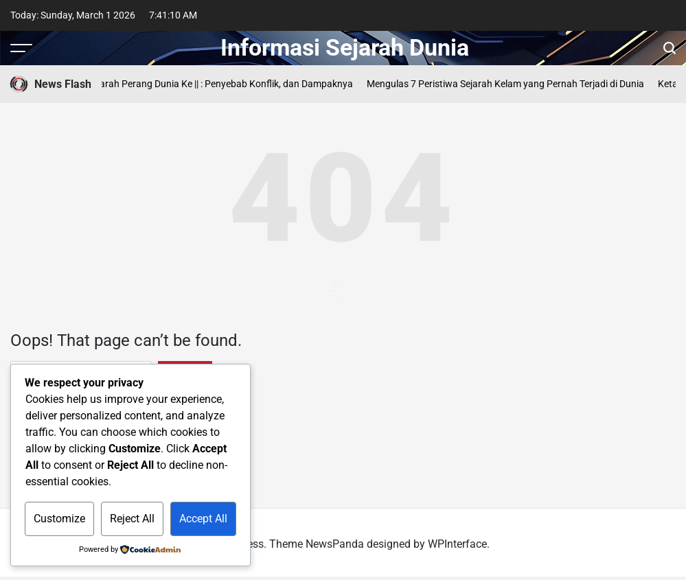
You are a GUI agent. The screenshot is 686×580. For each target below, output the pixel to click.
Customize (59, 518)
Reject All (132, 518)
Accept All (203, 518)
